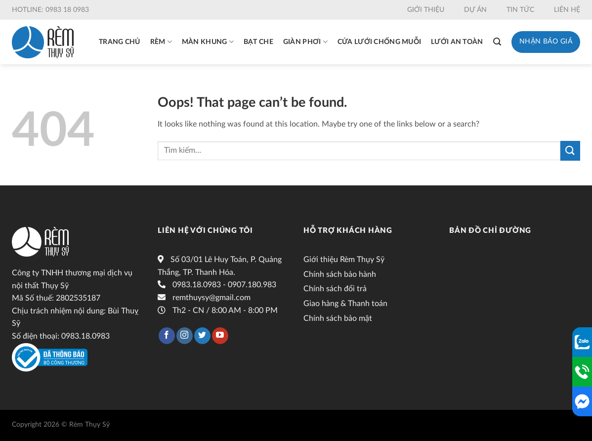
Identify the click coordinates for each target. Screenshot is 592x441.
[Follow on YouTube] (220, 335)
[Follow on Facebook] (167, 335)
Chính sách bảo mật (337, 318)
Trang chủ (119, 42)
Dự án (475, 9)
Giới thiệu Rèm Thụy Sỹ (343, 260)
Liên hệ (567, 9)
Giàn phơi (305, 41)
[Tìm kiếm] (497, 41)
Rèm (161, 41)
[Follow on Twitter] (202, 335)
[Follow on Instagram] (184, 335)
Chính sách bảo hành (339, 274)
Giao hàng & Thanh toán (345, 304)
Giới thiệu (425, 9)
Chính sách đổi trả (335, 289)
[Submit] (570, 150)
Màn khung (208, 41)
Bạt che (258, 42)
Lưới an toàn (457, 42)
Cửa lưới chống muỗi (379, 42)
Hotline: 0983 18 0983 (50, 9)
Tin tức (520, 9)
